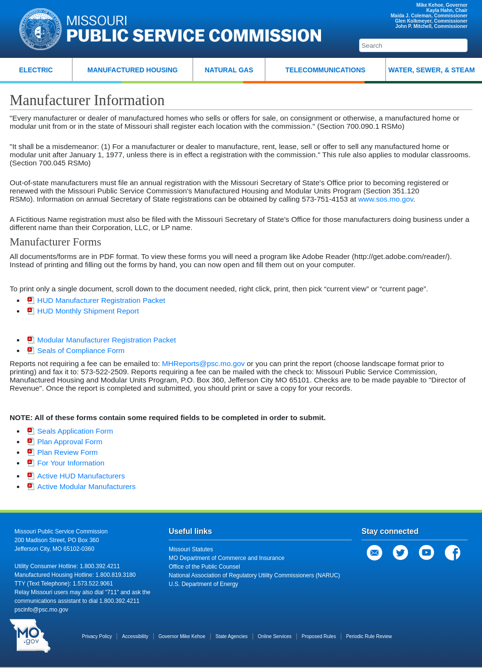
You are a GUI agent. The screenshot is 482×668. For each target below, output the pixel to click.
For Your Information (65, 463)
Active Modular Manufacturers (81, 486)
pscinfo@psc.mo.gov (41, 609)
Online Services (275, 636)
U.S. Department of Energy (203, 584)
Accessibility (135, 636)
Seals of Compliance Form (75, 350)
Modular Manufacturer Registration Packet (101, 340)
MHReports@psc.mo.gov (203, 363)
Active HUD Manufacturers (76, 476)
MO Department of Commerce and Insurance (226, 558)
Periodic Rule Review (369, 636)
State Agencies (231, 636)
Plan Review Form (62, 452)
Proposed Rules (319, 636)
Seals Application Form (70, 431)
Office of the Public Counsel (204, 566)
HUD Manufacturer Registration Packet (96, 300)
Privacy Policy (97, 636)
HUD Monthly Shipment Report (83, 311)
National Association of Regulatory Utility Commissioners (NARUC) (254, 575)
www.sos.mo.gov (385, 199)
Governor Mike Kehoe (182, 636)
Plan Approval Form (64, 441)
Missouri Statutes (191, 549)
